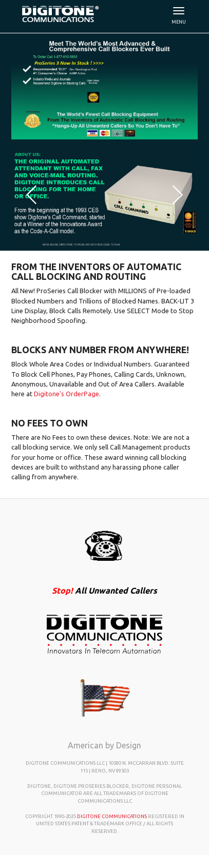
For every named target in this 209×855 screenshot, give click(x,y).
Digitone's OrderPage (66, 393)
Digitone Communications (112, 816)
